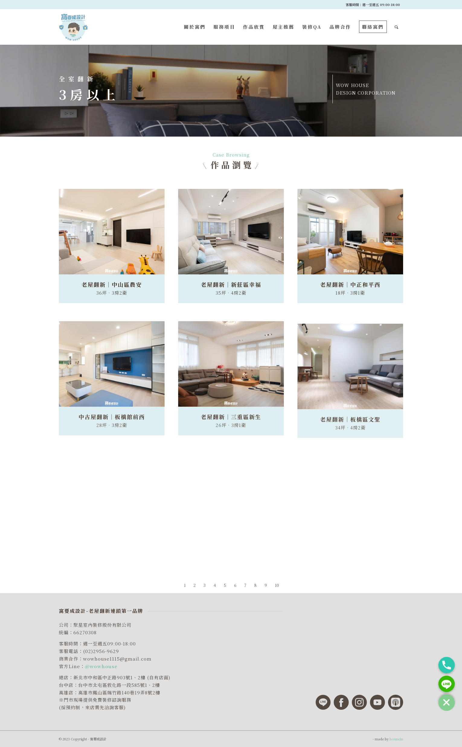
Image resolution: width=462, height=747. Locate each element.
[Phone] (446, 665)
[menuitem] (195, 27)
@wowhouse (101, 666)
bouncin (396, 738)
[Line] (446, 684)
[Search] (397, 27)
